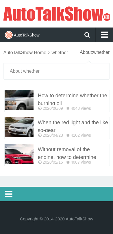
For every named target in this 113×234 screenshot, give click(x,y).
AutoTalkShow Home (25, 52)
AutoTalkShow (56, 13)
